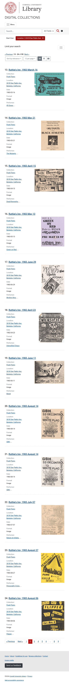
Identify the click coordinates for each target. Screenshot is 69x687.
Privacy (29, 676)
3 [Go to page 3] (34, 641)
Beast (9, 394)
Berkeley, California (14, 86)
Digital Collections (22, 17)
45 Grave (10, 106)
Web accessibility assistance (14, 680)
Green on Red (12, 250)
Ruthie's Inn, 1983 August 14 (23, 406)
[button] (30, 38)
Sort (13, 59)
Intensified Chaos (13, 346)
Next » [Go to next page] (20, 641)
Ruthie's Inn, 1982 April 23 (22, 310)
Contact (45, 656)
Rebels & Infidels (13, 538)
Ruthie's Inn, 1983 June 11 (22, 358)
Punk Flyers (11, 77)
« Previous (9, 54)
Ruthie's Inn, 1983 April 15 (22, 165)
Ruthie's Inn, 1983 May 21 (22, 117)
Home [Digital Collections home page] (7, 656)
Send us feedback (13, 665)
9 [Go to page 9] (58, 641)
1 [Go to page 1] (26, 641)
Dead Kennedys (12, 202)
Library (31, 7)
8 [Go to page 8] (54, 641)
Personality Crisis (13, 586)
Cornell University (10, 7)
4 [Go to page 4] (38, 641)
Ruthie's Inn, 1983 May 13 (22, 214)
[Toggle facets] (61, 47)
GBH (8, 442)
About (12, 656)
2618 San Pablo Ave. (14, 83)
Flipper (9, 634)
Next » (27, 54)
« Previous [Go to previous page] (10, 641)
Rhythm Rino (11, 298)
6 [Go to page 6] (46, 641)
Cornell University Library (18, 676)
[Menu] (10, 24)
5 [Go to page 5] (42, 641)
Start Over (10, 38)
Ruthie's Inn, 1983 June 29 (22, 262)
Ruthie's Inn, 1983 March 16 (23, 69)
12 (29, 58)
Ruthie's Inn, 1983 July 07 (22, 502)
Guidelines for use (21, 656)
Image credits (9, 660)
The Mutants (11, 154)
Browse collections (35, 656)
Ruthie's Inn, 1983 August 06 (23, 598)
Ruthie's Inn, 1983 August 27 (23, 550)
